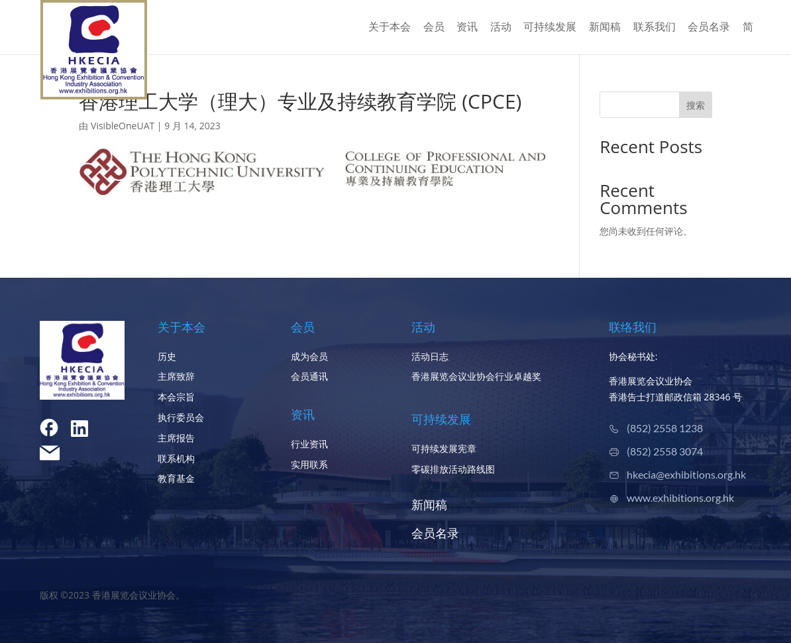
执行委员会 (181, 417)
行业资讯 (309, 444)
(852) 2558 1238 (665, 428)
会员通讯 (309, 376)
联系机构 (176, 458)
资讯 (467, 28)
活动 (500, 28)
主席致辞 (176, 376)
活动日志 (429, 356)
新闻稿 (605, 28)
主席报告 (176, 438)
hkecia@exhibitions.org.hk (686, 474)
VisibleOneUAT (122, 125)
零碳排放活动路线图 (453, 469)
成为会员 (309, 356)
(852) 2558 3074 (665, 451)
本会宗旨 (176, 396)
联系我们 (654, 28)
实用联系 (309, 464)
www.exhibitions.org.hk (680, 497)
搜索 (695, 105)
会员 (434, 28)
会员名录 (709, 28)
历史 (167, 356)
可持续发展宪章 (443, 448)
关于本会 (389, 28)
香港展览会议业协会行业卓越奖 (476, 376)
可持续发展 (549, 28)
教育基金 (176, 478)
